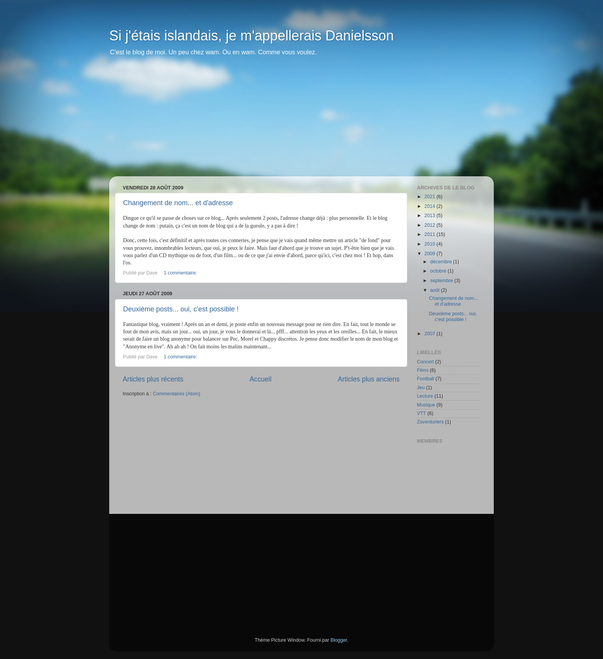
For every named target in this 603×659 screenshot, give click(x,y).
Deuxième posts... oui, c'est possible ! (181, 309)
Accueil (261, 379)
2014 (430, 206)
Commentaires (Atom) (176, 393)
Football (425, 378)
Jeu (421, 387)
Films (422, 370)
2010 (430, 244)
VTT (421, 413)
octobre (439, 271)
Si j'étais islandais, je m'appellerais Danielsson (251, 35)
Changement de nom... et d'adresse (178, 203)
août (435, 290)
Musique (426, 405)
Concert (425, 362)
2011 (430, 234)
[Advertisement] (301, 122)
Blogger (339, 640)
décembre (441, 261)
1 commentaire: (181, 273)
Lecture (425, 396)
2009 (430, 253)
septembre (442, 280)
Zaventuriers (430, 422)
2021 (430, 196)
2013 (430, 215)
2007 (430, 333)
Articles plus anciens (369, 379)
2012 (430, 225)
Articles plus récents (153, 379)
